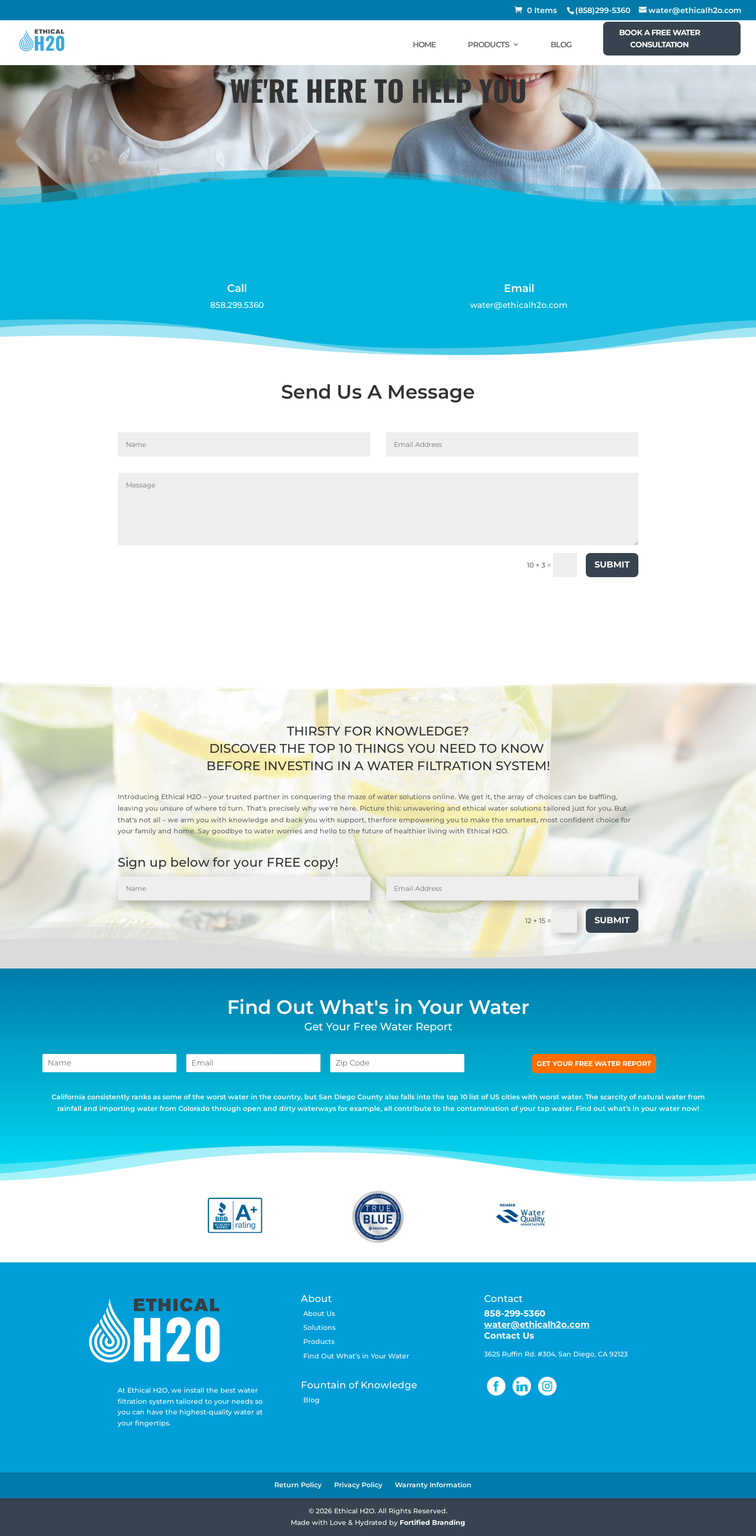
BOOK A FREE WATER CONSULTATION (659, 38)
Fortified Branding (432, 1522)
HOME (424, 44)
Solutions (319, 1327)
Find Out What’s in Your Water (356, 1356)
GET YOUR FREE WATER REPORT (594, 1063)
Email (519, 288)
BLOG (561, 44)
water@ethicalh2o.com (518, 305)
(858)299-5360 (603, 10)
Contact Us (509, 1335)
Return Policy (298, 1485)
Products (319, 1341)
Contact (503, 1298)
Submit (612, 564)
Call (237, 288)
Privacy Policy (358, 1485)
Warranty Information (433, 1485)
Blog (311, 1400)
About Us (319, 1313)
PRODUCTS (488, 44)
